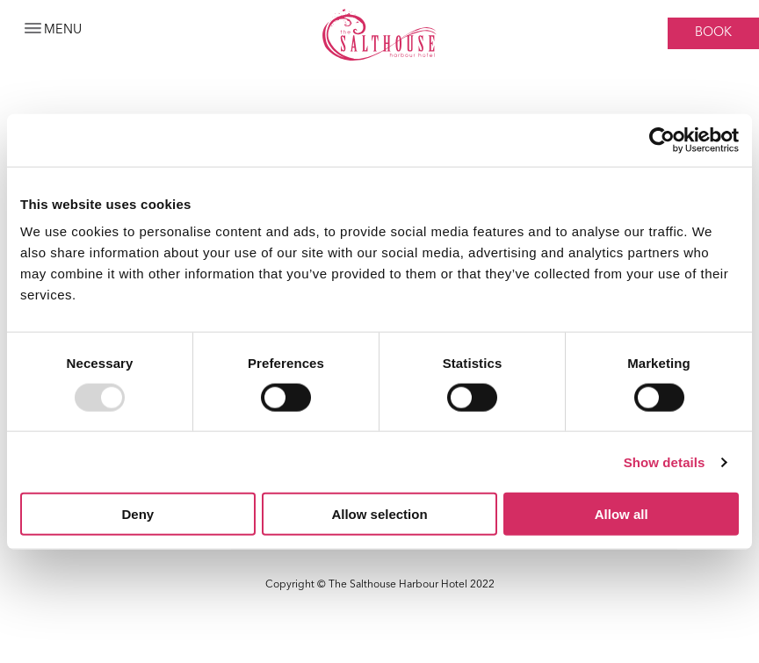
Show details (664, 461)
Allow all (621, 514)
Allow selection (379, 514)
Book (713, 33)
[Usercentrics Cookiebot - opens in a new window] (662, 139)
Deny (137, 514)
